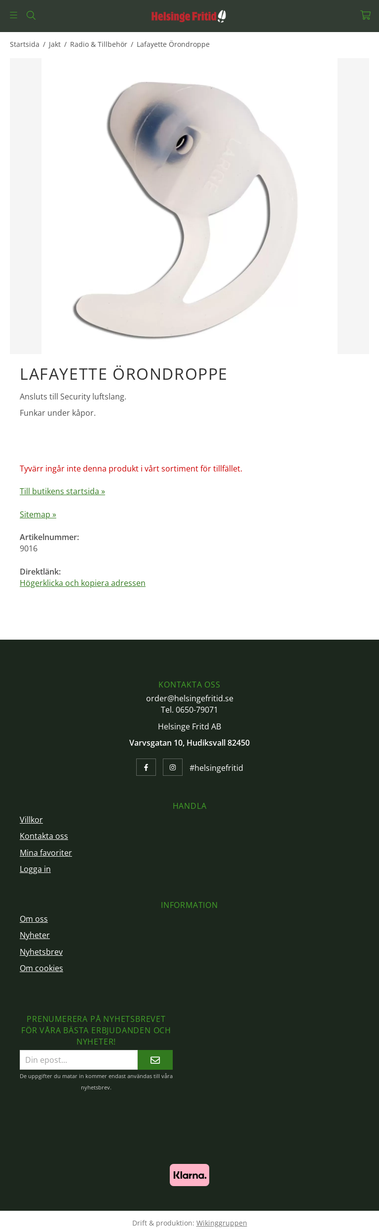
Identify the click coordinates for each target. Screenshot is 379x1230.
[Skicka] (155, 1059)
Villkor (31, 819)
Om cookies (41, 968)
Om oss (34, 918)
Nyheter (35, 935)
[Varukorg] (365, 15)
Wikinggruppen (221, 1223)
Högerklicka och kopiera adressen (83, 583)
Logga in (35, 869)
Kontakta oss (44, 836)
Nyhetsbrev (41, 951)
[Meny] (13, 15)
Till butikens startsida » (62, 491)
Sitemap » (38, 514)
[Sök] (30, 15)
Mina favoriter (46, 852)
